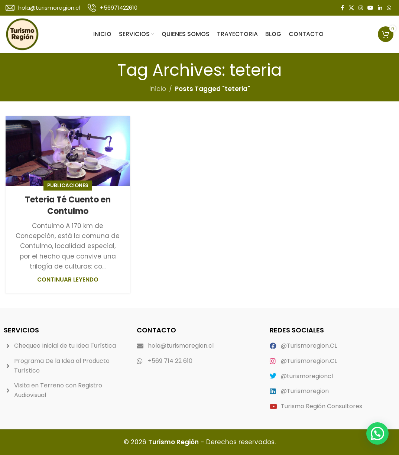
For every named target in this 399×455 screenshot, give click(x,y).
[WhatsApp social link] (389, 8)
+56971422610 (118, 8)
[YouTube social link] (370, 8)
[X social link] (351, 8)
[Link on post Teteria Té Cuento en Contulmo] (68, 151)
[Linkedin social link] (380, 8)
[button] (377, 433)
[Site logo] (22, 33)
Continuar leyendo (67, 279)
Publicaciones (67, 185)
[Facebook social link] (342, 8)
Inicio (157, 88)
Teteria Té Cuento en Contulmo (68, 205)
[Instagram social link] (360, 8)
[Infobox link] (43, 7)
